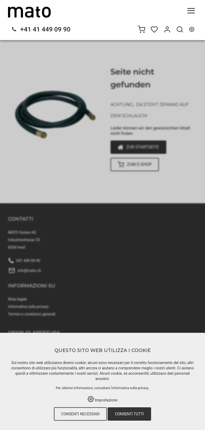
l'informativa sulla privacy (129, 388)
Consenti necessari (80, 414)
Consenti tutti (129, 414)
